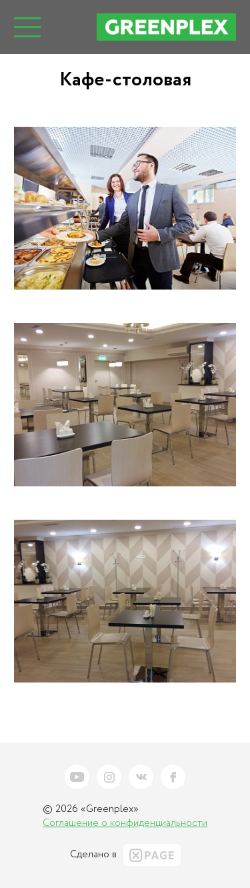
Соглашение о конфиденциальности (125, 823)
